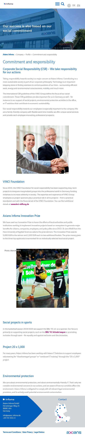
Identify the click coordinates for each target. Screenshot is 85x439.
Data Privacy (27, 432)
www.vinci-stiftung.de (20, 204)
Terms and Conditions (12, 432)
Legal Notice (39, 432)
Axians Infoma (8, 54)
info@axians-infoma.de (12, 415)
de (73, 5)
